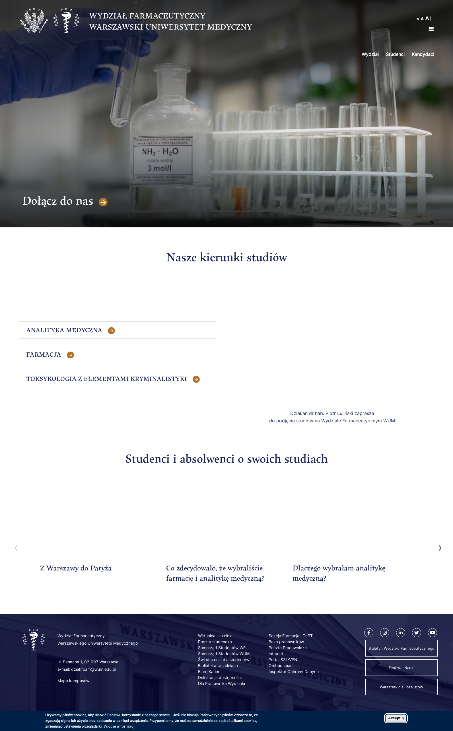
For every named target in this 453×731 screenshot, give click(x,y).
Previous (14, 547)
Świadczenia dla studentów (223, 659)
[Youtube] (432, 632)
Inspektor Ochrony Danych (294, 671)
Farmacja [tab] (43, 354)
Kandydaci (423, 54)
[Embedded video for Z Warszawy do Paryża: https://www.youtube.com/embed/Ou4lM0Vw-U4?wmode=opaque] (100, 522)
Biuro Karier (208, 671)
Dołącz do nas (57, 200)
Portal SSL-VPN (283, 659)
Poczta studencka (215, 641)
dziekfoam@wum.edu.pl (93, 669)
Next (438, 547)
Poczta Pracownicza (288, 647)
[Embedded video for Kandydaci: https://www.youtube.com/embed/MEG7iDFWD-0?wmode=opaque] (332, 347)
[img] (431, 29)
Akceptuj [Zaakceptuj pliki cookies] (396, 718)
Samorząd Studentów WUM (224, 653)
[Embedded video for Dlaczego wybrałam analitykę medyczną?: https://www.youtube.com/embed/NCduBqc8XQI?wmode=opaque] (353, 522)
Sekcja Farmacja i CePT (291, 635)
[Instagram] (384, 632)
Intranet (276, 653)
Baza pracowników (286, 641)
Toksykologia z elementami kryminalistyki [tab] (106, 378)
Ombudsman (281, 665)
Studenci (395, 54)
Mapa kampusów (73, 680)
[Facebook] (368, 632)
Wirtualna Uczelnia (215, 635)
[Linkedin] (400, 632)
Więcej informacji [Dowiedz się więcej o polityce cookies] (119, 726)
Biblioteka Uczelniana (218, 665)
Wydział (370, 54)
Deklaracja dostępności (220, 677)
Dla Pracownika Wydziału (221, 683)
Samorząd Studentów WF (222, 647)
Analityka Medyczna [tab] (64, 330)
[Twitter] (416, 632)
